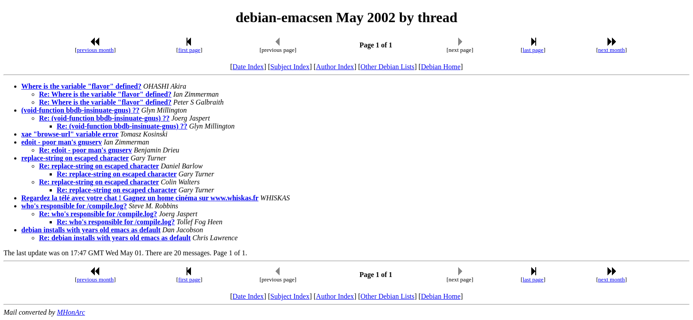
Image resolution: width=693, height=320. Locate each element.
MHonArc (71, 312)
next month (611, 50)
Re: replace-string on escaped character (99, 166)
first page (189, 50)
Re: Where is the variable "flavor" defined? (105, 94)
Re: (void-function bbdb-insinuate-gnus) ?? (104, 118)
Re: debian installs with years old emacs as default (115, 238)
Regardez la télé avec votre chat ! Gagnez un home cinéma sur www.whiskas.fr (139, 198)
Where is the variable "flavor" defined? (81, 86)
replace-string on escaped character (75, 158)
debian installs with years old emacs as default (90, 230)
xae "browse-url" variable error (69, 134)
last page (532, 50)
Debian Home (440, 66)
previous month (95, 50)
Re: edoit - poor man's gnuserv (85, 150)
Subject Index (289, 66)
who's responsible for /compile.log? (74, 206)
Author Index (335, 66)
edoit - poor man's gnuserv (61, 142)
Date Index (248, 66)
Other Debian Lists (388, 66)
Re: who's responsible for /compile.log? (98, 214)
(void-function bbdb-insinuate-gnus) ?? (80, 110)
